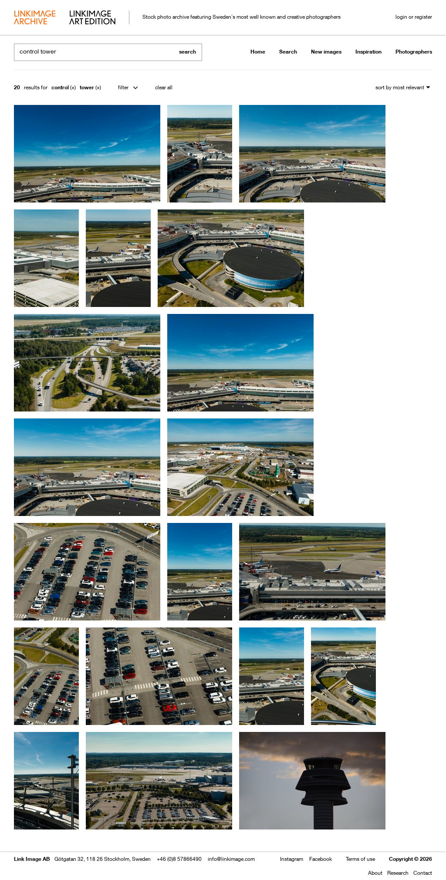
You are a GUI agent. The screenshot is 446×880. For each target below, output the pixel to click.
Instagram (291, 859)
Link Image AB (32, 859)
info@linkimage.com (231, 859)
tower (87, 87)
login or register (413, 16)
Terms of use (360, 859)
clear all (163, 87)
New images (326, 51)
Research (398, 873)
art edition (92, 18)
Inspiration (368, 51)
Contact (422, 873)
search (187, 51)
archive (34, 18)
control (60, 87)
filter (123, 87)
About (375, 873)
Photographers (413, 51)
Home (257, 51)
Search (288, 51)
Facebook (320, 859)
